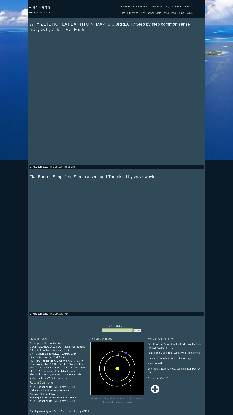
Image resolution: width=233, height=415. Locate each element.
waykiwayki (64, 314)
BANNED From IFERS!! (134, 6)
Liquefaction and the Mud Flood (47, 357)
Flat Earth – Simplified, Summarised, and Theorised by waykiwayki (92, 176)
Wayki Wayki (155, 363)
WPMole (86, 411)
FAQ (167, 6)
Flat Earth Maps (129, 13)
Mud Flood (170, 13)
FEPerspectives (38, 397)
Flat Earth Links (181, 6)
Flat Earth (39, 7)
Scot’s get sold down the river (46, 343)
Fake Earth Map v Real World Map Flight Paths (174, 352)
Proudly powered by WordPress (44, 411)
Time (181, 13)
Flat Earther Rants (151, 13)
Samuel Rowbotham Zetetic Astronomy (169, 358)
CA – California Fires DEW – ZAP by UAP (53, 353)
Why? (190, 13)
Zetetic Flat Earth (67, 167)
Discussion (156, 6)
